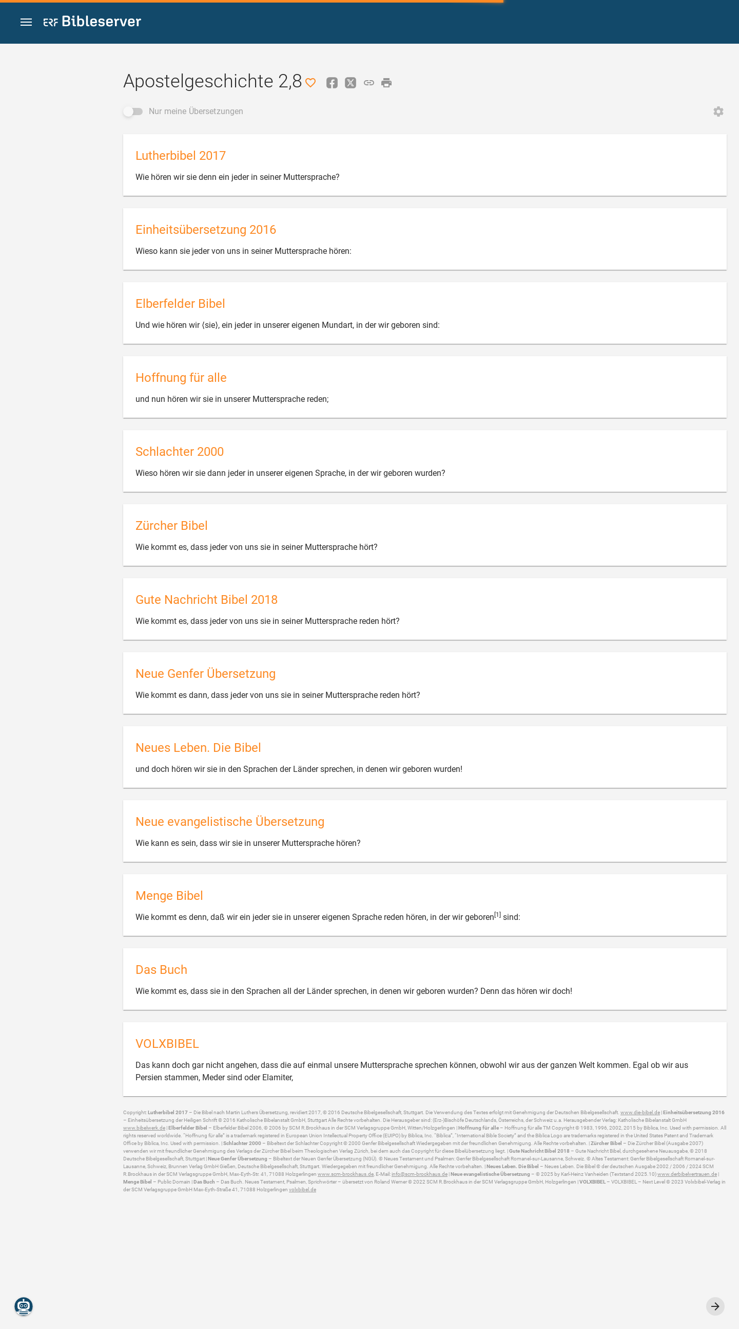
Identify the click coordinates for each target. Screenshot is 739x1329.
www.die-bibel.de (640, 1112)
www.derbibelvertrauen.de (687, 1174)
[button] (26, 22)
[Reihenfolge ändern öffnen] (718, 111)
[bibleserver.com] (92, 23)
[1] (497, 914)
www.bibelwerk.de (144, 1128)
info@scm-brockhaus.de (420, 1174)
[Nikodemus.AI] (23, 1306)
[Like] (310, 83)
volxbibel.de (302, 1189)
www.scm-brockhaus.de (346, 1174)
